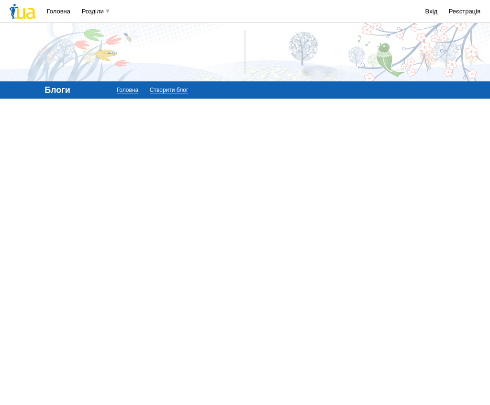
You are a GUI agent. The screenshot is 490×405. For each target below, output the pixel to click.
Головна (58, 11)
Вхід (431, 11)
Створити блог (169, 90)
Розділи (93, 11)
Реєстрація (464, 11)
